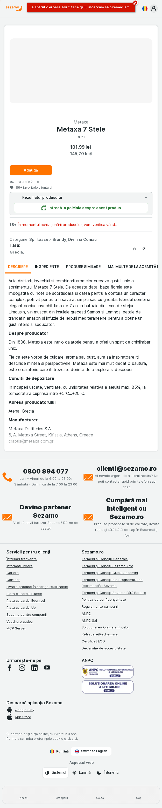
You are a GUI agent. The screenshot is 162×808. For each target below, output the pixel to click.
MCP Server (16, 628)
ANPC (86, 613)
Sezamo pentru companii (26, 614)
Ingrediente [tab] (47, 266)
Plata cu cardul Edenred (25, 600)
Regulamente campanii (100, 606)
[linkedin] (34, 668)
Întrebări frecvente (21, 559)
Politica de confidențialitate (104, 599)
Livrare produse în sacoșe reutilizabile (37, 587)
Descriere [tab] (18, 266)
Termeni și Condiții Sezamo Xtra (107, 566)
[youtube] (47, 668)
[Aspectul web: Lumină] (81, 773)
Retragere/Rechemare (100, 634)
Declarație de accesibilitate (104, 648)
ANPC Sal (89, 620)
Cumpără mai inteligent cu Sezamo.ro (126, 508)
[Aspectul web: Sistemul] (55, 773)
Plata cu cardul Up (21, 607)
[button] (154, 8)
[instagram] (22, 668)
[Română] (143, 8)
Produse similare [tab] (83, 266)
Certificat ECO (93, 641)
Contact (13, 580)
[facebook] (9, 668)
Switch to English (91, 751)
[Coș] (138, 794)
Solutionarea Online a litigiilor (105, 627)
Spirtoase (38, 239)
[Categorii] (62, 794)
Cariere (12, 573)
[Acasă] (23, 794)
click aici (70, 739)
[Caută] (100, 794)
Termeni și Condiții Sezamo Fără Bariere (114, 593)
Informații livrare (19, 566)
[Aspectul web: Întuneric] (107, 773)
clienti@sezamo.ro (127, 468)
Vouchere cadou (19, 621)
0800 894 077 (45, 471)
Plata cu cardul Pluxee (24, 594)
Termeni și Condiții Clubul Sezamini (110, 573)
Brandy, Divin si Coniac (75, 239)
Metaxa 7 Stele (81, 129)
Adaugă (31, 170)
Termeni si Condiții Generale (105, 559)
